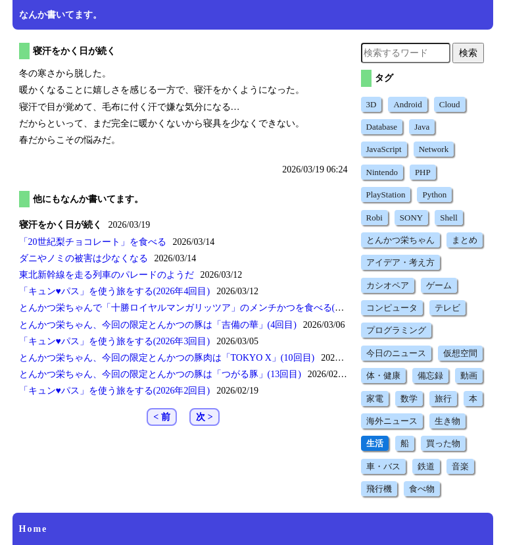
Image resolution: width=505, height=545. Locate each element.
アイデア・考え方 (400, 262)
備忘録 (430, 375)
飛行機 (379, 489)
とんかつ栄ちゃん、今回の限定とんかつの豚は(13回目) (160, 374)
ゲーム (439, 285)
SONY (411, 217)
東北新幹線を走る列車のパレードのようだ (106, 275)
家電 (374, 398)
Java (421, 127)
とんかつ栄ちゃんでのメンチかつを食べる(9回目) (190, 308)
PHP (423, 172)
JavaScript (384, 149)
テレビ (447, 308)
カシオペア (387, 285)
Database (382, 127)
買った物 (443, 443)
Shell (449, 217)
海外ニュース (392, 421)
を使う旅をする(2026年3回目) (114, 341)
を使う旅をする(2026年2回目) (114, 391)
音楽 (460, 466)
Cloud (449, 104)
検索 (468, 52)
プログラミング (396, 330)
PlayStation (386, 194)
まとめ (464, 240)
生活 (374, 443)
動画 (468, 375)
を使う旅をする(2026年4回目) (114, 291)
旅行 (443, 398)
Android (407, 104)
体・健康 (383, 375)
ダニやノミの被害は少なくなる (83, 258)
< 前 (161, 417)
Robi (374, 217)
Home (33, 529)
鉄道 (426, 466)
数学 (409, 398)
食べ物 (422, 489)
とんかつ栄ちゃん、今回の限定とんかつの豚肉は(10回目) (167, 358)
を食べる (92, 242)
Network (434, 149)
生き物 (447, 421)
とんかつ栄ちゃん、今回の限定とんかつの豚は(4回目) (158, 325)
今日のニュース (396, 353)
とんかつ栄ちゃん (400, 240)
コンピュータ (392, 308)
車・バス (383, 466)
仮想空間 (460, 353)
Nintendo (382, 172)
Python (434, 194)
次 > (204, 417)
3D (371, 104)
